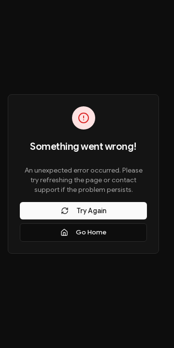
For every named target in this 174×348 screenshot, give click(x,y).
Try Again (83, 210)
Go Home (83, 232)
